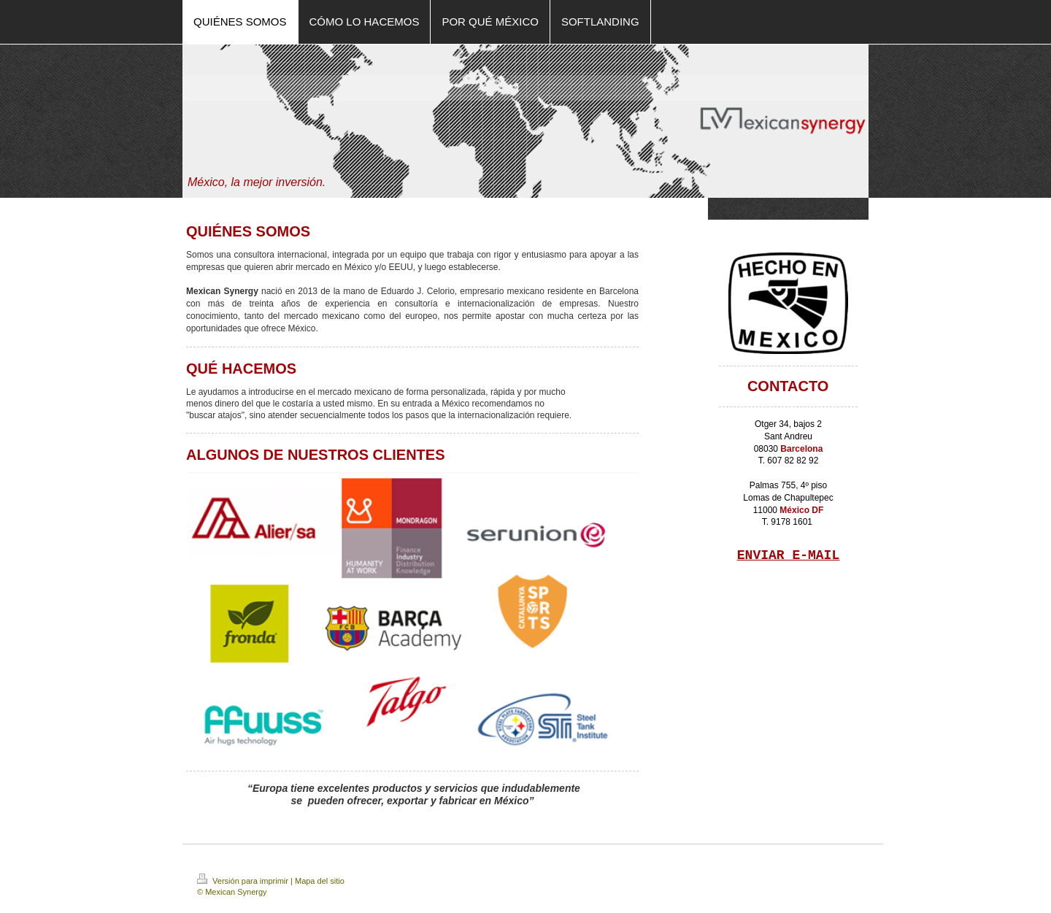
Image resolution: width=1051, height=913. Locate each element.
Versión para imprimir (243, 881)
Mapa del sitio (319, 881)
